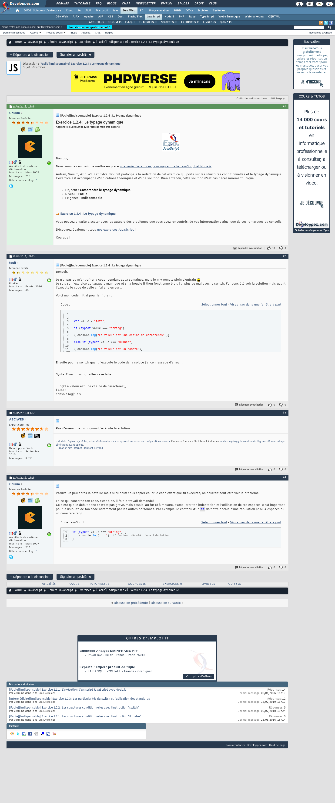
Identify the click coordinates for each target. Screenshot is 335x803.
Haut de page (277, 745)
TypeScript (207, 16)
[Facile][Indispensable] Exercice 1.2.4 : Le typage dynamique (80, 64)
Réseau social (55, 32)
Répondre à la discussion (30, 55)
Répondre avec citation (248, 248)
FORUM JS (114, 22)
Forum (18, 42)
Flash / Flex (135, 16)
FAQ (98, 4)
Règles (109, 32)
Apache (89, 16)
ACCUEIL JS (96, 22)
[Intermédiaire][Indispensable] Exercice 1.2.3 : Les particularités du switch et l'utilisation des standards (79, 699)
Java (115, 10)
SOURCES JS (169, 22)
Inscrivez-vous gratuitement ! (89, 27)
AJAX (76, 16)
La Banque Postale (104, 671)
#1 (284, 106)
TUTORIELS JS (148, 22)
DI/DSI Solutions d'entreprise (42, 10)
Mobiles (203, 10)
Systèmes (219, 10)
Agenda (85, 32)
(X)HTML (274, 16)
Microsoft (102, 10)
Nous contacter (235, 745)
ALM (88, 10)
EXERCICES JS (190, 22)
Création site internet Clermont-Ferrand (80, 448)
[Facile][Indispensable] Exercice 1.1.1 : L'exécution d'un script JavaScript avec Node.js (67, 690)
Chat (125, 4)
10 (273, 248)
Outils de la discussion (250, 98)
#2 (284, 256)
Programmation (159, 10)
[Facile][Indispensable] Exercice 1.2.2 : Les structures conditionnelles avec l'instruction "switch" (74, 708)
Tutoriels (82, 4)
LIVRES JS (209, 22)
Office (189, 10)
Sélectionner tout (214, 305)
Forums (62, 4)
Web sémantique (229, 16)
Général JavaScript (60, 42)
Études (183, 4)
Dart (120, 16)
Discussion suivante (166, 603)
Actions (34, 32)
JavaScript (153, 16)
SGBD (177, 10)
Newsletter (145, 4)
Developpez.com (257, 745)
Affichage (276, 98)
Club (212, 4)
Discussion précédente (131, 603)
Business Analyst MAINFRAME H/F (109, 650)
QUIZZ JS (225, 22)
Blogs (111, 4)
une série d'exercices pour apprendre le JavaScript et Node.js (165, 166)
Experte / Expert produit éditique (107, 667)
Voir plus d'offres (199, 676)
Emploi (166, 4)
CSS (110, 16)
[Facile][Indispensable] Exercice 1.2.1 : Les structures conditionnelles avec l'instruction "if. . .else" (75, 717)
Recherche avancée (320, 32)
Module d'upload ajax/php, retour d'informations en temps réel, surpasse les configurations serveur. (114, 441)
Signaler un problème (75, 54)
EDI (142, 10)
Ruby (192, 16)
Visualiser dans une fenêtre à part (255, 305)
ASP (100, 16)
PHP (181, 16)
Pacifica (95, 655)
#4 (284, 477)
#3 (284, 412)
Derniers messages (14, 32)
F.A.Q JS (130, 22)
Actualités (49, 584)
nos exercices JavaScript (115, 230)
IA (79, 10)
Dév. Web (129, 10)
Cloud (69, 10)
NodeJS (169, 16)
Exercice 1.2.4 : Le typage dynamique (88, 214)
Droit (199, 4)
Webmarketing (254, 16)
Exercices (84, 42)
